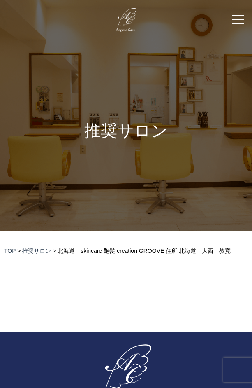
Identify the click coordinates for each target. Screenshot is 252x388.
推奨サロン (126, 131)
